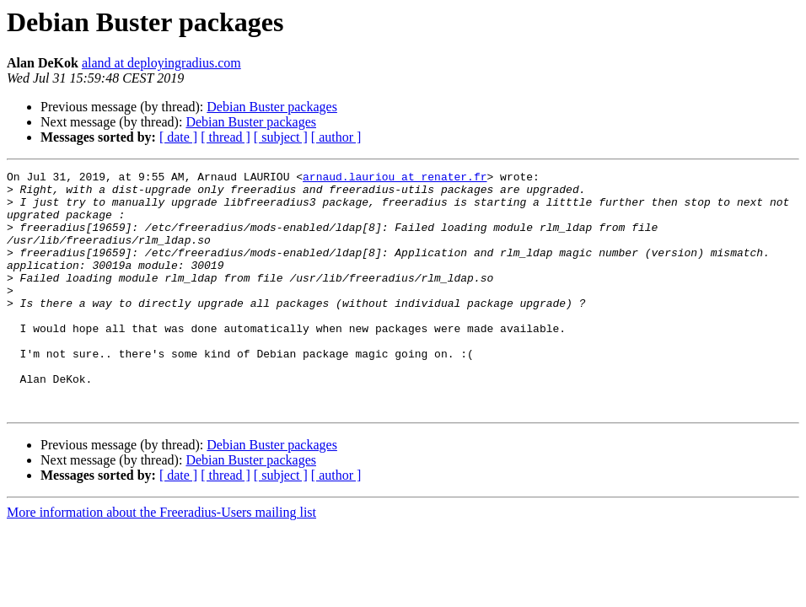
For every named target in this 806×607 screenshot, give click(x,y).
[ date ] (178, 137)
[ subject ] (281, 137)
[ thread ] (225, 137)
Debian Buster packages (272, 106)
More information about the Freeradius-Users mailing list (161, 560)
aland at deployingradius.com (161, 63)
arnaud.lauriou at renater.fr (394, 178)
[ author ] (336, 137)
